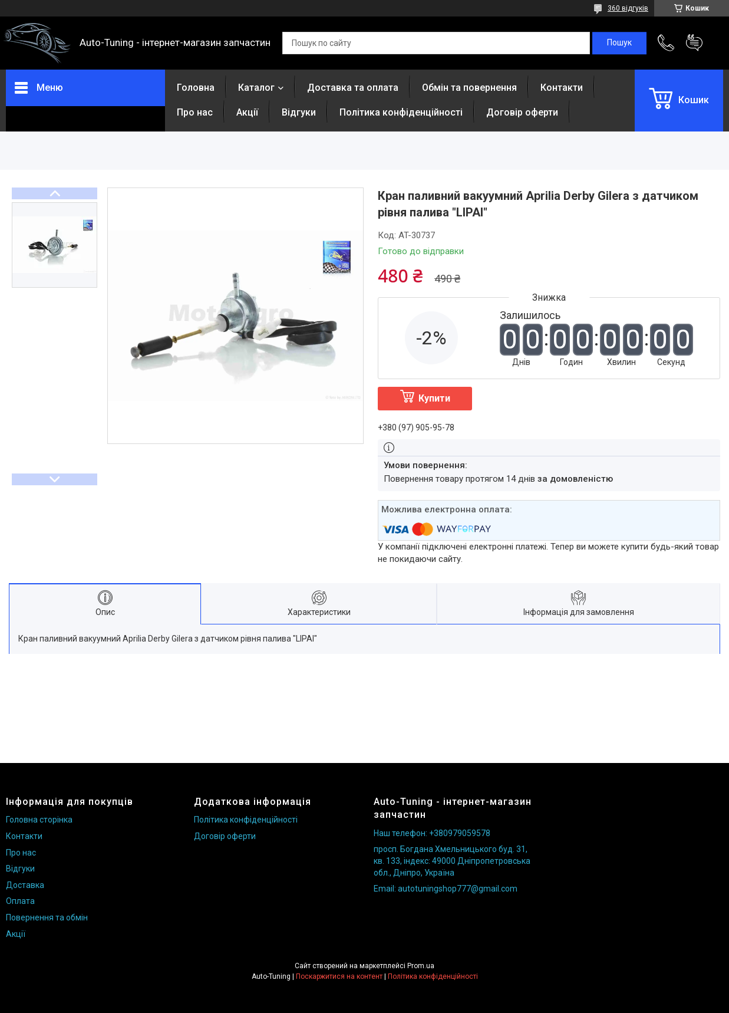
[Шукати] (619, 43)
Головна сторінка (39, 819)
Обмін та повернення (469, 87)
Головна (196, 87)
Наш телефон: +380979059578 (432, 833)
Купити (434, 398)
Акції (247, 112)
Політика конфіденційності (401, 112)
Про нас (195, 112)
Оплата (20, 901)
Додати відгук (694, 43)
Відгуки (299, 112)
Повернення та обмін (47, 917)
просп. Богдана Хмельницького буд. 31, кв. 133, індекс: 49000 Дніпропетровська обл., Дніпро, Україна (452, 860)
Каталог (256, 87)
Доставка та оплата (352, 87)
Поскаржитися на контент (339, 976)
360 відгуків (628, 8)
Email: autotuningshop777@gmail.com (445, 888)
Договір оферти (522, 112)
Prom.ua (420, 966)
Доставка (25, 885)
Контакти (561, 87)
